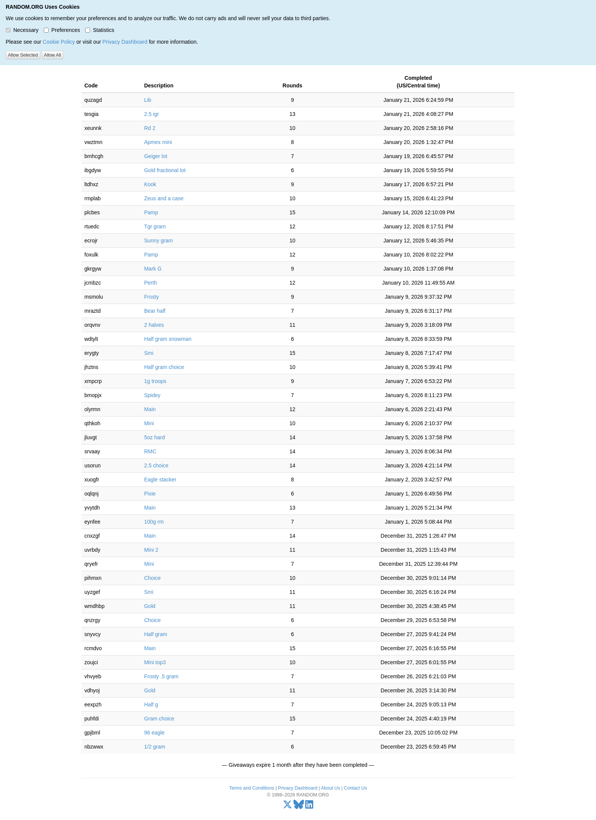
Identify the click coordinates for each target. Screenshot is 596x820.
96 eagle (154, 733)
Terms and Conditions (251, 788)
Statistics (99, 30)
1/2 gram (154, 747)
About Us (330, 788)
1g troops (155, 381)
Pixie (149, 494)
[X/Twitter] (287, 806)
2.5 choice (156, 465)
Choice (152, 578)
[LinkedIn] (309, 806)
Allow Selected (23, 55)
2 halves (154, 325)
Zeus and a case (164, 198)
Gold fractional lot (164, 170)
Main (149, 409)
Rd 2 (149, 128)
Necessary (22, 30)
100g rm (153, 522)
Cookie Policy (59, 42)
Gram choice (159, 719)
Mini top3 (155, 662)
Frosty (151, 297)
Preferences (62, 30)
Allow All (52, 55)
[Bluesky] (298, 806)
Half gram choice (164, 367)
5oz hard (154, 437)
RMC (150, 451)
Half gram (155, 634)
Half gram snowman (168, 339)
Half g (151, 704)
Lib (147, 100)
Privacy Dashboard (124, 42)
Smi (148, 353)
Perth (150, 283)
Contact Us (355, 788)
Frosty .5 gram (161, 676)
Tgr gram (155, 226)
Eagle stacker (160, 479)
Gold (149, 606)
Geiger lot (155, 156)
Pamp (151, 212)
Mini (149, 423)
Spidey (152, 395)
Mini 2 (151, 550)
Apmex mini (158, 142)
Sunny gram (158, 240)
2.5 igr (151, 114)
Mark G (153, 269)
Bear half (154, 311)
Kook (150, 184)
